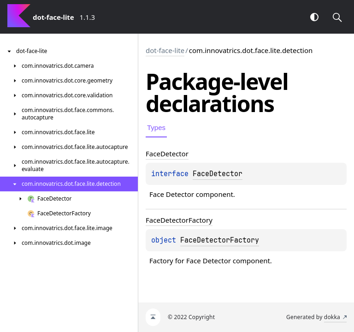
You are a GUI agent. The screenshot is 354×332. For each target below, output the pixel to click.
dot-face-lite (165, 50)
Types (156, 127)
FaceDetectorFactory (219, 240)
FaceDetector (217, 173)
